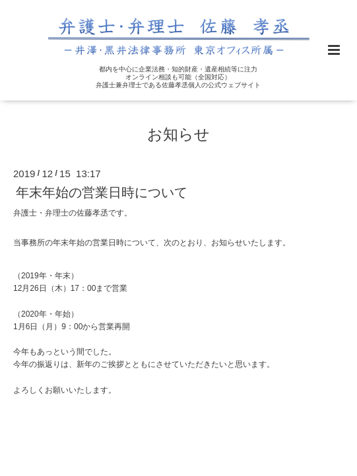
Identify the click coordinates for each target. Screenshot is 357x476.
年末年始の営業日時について (101, 192)
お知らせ (178, 134)
